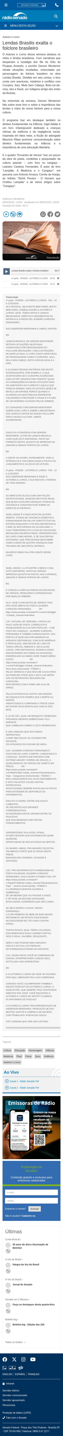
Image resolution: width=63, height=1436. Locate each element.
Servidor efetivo (11, 1390)
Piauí (19, 1056)
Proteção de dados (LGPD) (17, 1412)
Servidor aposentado (14, 1400)
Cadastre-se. (29, 1215)
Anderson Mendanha (13, 198)
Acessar (34, 1208)
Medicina (8, 1056)
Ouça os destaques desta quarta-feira (34, 1304)
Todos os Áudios (16, 1341)
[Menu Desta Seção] (31, 26)
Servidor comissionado (15, 1395)
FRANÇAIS (33, 1374)
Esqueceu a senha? (15, 1208)
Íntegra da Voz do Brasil (26, 1264)
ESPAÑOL (20, 1374)
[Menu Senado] (6, 5)
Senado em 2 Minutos (16, 1299)
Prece (28, 1056)
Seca (37, 1056)
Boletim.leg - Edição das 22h (29, 1324)
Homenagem (35, 1050)
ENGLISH (7, 1374)
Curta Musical (12, 1239)
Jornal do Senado (22, 1284)
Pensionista (9, 1405)
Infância (50, 1050)
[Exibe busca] (55, 16)
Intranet (8, 1383)
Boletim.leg (11, 1319)
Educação (20, 1050)
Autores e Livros (12, 1062)
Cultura (7, 1050)
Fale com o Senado (15, 1417)
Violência (48, 1056)
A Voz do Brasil (13, 1259)
